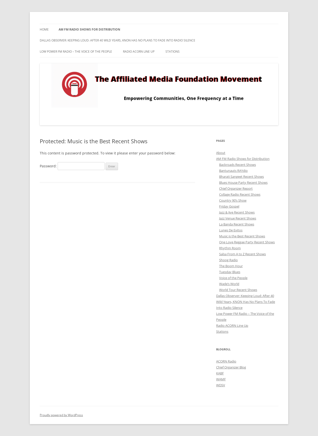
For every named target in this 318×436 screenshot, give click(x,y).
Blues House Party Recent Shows (243, 182)
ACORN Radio (226, 361)
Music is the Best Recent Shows (242, 236)
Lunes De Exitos (230, 230)
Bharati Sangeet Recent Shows (241, 176)
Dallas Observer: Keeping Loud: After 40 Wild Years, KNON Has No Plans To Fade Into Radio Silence (117, 40)
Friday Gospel (229, 206)
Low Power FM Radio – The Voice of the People (76, 51)
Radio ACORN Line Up (139, 51)
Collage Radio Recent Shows (239, 194)
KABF (220, 373)
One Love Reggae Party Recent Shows (247, 242)
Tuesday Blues (229, 272)
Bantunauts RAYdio (233, 170)
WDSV (220, 385)
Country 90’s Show (232, 200)
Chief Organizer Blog (231, 367)
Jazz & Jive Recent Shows (237, 212)
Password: (72, 166)
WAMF (221, 379)
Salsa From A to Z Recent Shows (242, 254)
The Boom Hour (231, 266)
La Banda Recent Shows (236, 224)
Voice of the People (233, 278)
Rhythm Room (230, 248)
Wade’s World (229, 284)
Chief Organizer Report (236, 188)
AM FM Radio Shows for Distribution (89, 29)
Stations (172, 51)
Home (44, 29)
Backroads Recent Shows (237, 164)
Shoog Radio (228, 260)
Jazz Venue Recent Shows (237, 218)
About (220, 152)
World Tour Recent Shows (238, 290)
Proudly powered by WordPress (61, 415)
